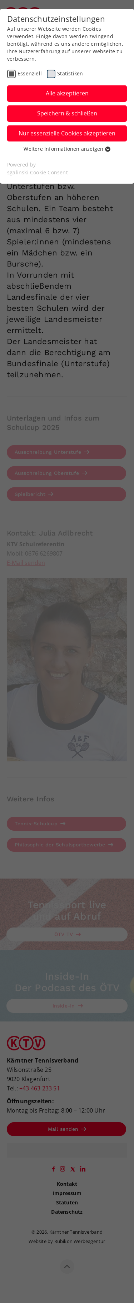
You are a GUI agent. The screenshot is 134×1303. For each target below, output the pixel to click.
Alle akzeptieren (67, 93)
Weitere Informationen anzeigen (67, 148)
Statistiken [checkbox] (70, 73)
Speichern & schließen (67, 113)
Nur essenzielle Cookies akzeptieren (67, 133)
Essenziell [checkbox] (30, 73)
